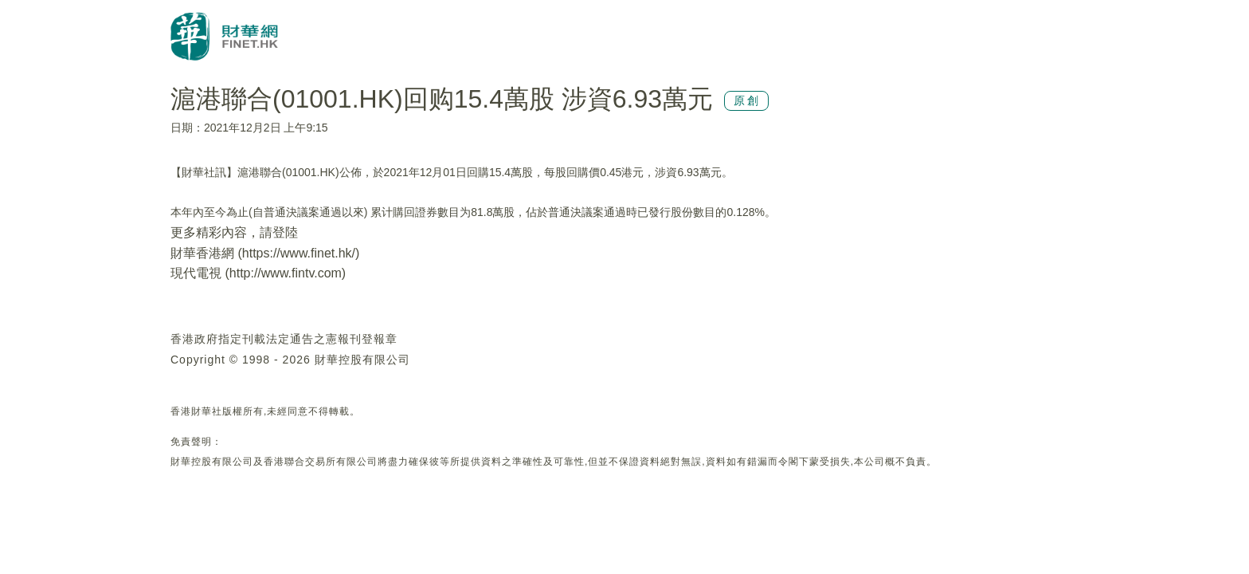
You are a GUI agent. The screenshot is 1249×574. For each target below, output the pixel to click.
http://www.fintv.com (285, 273)
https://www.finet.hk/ (298, 253)
